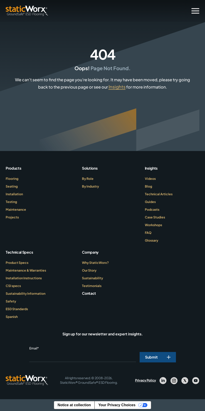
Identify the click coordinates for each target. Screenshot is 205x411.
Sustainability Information (25, 293)
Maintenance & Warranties (26, 270)
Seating (12, 186)
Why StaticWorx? (95, 262)
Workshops (153, 225)
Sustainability (92, 278)
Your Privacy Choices (116, 405)
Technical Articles (159, 194)
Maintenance (16, 209)
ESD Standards (17, 309)
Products (13, 168)
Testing (11, 202)
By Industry (90, 186)
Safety (11, 301)
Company (90, 252)
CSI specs (13, 286)
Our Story (89, 270)
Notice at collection (74, 405)
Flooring (12, 178)
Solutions (89, 168)
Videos (150, 178)
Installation (14, 194)
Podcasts (152, 209)
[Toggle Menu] (195, 11)
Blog (148, 186)
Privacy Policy (145, 380)
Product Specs (17, 262)
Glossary (151, 240)
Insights (117, 86)
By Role (88, 178)
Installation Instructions (24, 278)
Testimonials (91, 286)
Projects (12, 217)
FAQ (148, 232)
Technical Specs (19, 252)
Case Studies (155, 217)
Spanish (12, 316)
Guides (150, 202)
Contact (89, 293)
